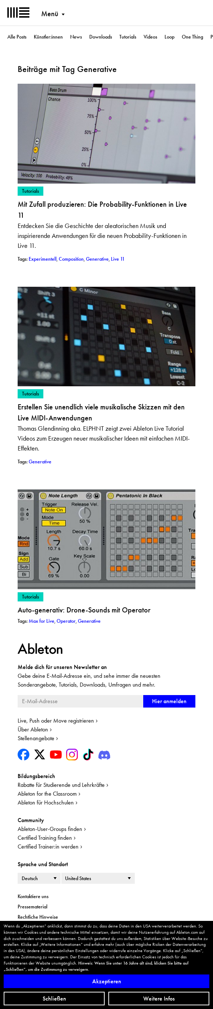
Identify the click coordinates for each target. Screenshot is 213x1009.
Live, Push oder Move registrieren (56, 720)
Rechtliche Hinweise (38, 917)
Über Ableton (33, 729)
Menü (49, 13)
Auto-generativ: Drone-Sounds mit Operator (84, 610)
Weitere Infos (159, 998)
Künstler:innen (48, 36)
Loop (169, 36)
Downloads (100, 36)
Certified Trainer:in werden (48, 846)
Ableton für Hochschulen (46, 802)
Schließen (54, 998)
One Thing (192, 36)
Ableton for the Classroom (47, 794)
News (76, 36)
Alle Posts (16, 36)
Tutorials (127, 36)
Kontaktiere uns (33, 896)
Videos (150, 36)
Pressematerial (32, 906)
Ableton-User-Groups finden (50, 829)
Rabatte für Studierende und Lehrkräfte (61, 785)
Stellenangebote (36, 738)
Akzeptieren (106, 981)
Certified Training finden (45, 838)
